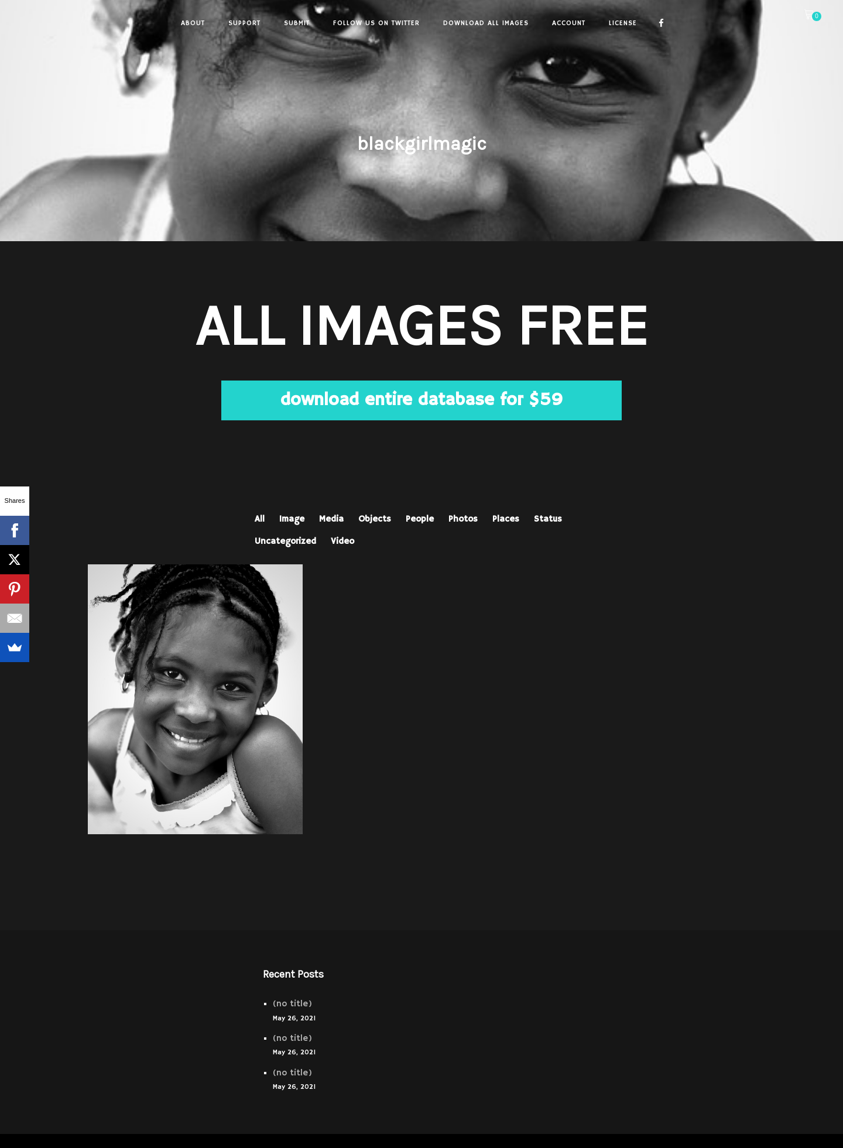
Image (291, 519)
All (260, 519)
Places (505, 519)
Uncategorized (285, 541)
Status (548, 519)
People (420, 519)
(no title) (292, 1003)
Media (331, 519)
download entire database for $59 (421, 400)
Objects (374, 519)
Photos (463, 519)
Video (342, 541)
